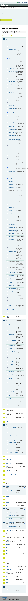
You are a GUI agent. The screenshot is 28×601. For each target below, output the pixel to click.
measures (10, 348)
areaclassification (12, 68)
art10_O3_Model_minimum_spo (12, 71)
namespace (11, 181)
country (10, 589)
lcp (6, 557)
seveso (7, 572)
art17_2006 (8, 409)
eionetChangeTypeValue (12, 440)
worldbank (8, 586)
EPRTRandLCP (9, 470)
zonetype (10, 312)
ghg (6, 499)
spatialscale (11, 282)
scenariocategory (12, 272)
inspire (7, 540)
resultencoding (11, 239)
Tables (3, 13)
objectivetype (11, 187)
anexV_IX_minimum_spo (12, 64)
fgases (7, 486)
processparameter (12, 224)
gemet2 (7, 496)
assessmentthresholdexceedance (12, 78)
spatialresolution (12, 278)
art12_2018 (8, 320)
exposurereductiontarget (12, 132)
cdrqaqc (10, 327)
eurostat (7, 479)
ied (6, 508)
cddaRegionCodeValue (12, 427)
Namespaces (4, 23)
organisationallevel (12, 201)
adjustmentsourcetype (12, 43)
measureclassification (12, 135)
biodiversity (8, 421)
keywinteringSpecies (12, 345)
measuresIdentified (12, 351)
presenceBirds (11, 371)
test (6, 576)
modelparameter (12, 171)
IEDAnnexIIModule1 (10, 522)
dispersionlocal (11, 105)
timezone (10, 305)
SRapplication (11, 285)
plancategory (11, 204)
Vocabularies (4, 19)
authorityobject (11, 87)
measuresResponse (12, 361)
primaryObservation (12, 213)
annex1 (10, 512)
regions (10, 446)
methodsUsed (11, 364)
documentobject (12, 112)
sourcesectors (11, 275)
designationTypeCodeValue (12, 437)
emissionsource (12, 115)
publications (8, 569)
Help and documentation (6, 9)
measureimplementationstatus (12, 139)
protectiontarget (12, 227)
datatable (10, 102)
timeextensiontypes (12, 294)
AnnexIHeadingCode (12, 526)
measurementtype (12, 148)
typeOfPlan (11, 404)
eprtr (7, 466)
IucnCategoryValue (12, 442)
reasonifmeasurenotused (12, 230)
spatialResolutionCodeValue (12, 452)
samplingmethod (12, 254)
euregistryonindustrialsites (11, 474)
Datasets (3, 11)
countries (10, 330)
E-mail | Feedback (5, 597)
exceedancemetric (12, 126)
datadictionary (9, 459)
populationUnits (12, 367)
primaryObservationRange (12, 216)
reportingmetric (11, 236)
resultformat (11, 244)
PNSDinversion (11, 207)
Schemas (3, 17)
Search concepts (14, 35)
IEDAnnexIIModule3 (10, 530)
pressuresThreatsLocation (12, 374)
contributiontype (12, 99)
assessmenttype (12, 81)
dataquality (8, 463)
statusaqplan (11, 291)
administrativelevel (12, 49)
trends (10, 398)
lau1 (7, 547)
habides (7, 502)
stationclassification (12, 288)
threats (10, 395)
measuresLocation (12, 354)
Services (3, 21)
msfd (7, 562)
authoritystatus (11, 92)
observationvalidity (12, 194)
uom (7, 579)
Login (19, 2)
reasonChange (11, 382)
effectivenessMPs (12, 334)
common (8, 456)
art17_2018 (8, 417)
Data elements (4, 15)
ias (6, 505)
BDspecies (11, 324)
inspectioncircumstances (12, 515)
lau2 (7, 550)
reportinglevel (11, 233)
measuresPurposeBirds (12, 357)
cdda (7, 424)
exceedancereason (12, 129)
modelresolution (12, 175)
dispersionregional (12, 108)
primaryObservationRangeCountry (12, 219)
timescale (10, 297)
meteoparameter (12, 155)
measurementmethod (12, 145)
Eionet (6, 7)
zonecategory (11, 309)
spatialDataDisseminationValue (12, 449)
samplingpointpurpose (12, 257)
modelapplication (12, 158)
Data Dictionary (10, 7)
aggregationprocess (12, 58)
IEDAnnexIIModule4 (10, 536)
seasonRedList (11, 391)
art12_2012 (8, 316)
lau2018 (7, 553)
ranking (10, 378)
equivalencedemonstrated (12, 122)
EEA (6, 1)
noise (7, 566)
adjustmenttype (11, 46)
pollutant (10, 210)
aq (6, 39)
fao (6, 482)
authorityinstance (12, 84)
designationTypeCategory (12, 435)
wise (7, 582)
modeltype (11, 178)
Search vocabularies (7, 35)
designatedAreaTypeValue (12, 432)
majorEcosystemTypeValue (12, 444)
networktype (11, 184)
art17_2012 (8, 413)
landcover (8, 544)
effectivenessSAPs (12, 340)
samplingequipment (12, 251)
